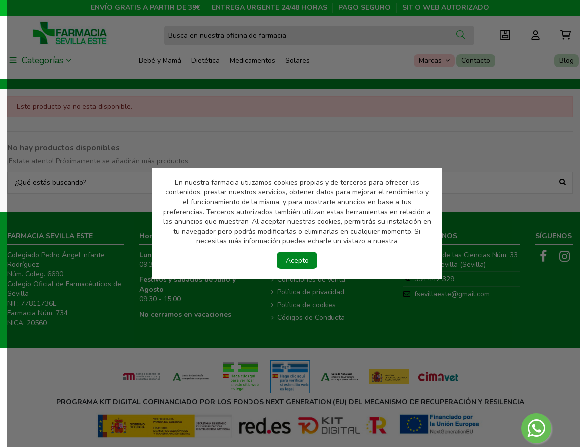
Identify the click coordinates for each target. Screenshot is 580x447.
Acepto (297, 260)
